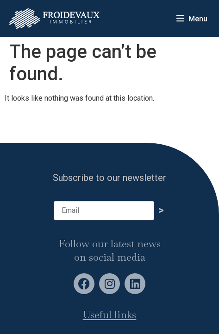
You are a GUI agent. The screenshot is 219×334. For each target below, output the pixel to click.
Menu (197, 18)
